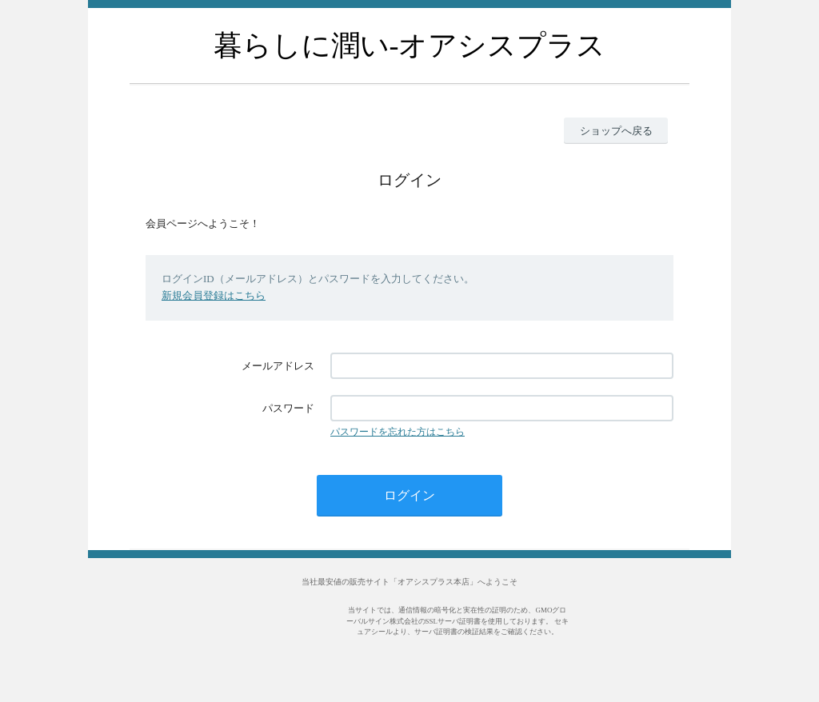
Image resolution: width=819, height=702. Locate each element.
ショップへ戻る (616, 131)
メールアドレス (278, 366)
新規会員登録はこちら (214, 295)
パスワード (288, 408)
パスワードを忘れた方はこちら (397, 431)
